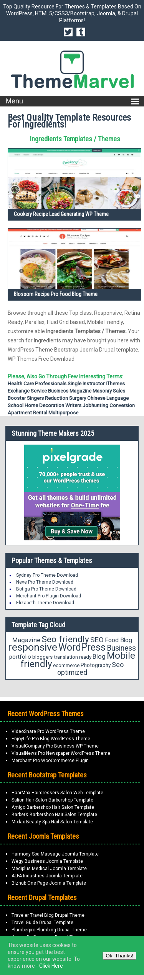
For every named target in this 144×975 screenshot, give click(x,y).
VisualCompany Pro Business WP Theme (55, 746)
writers (73, 405)
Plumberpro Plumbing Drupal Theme (49, 929)
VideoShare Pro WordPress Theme (48, 731)
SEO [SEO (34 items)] (97, 640)
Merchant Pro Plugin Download (48, 596)
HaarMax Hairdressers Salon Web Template (57, 792)
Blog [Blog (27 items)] (99, 656)
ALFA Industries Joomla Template (47, 875)
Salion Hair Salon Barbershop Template (52, 800)
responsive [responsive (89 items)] (32, 647)
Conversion (122, 405)
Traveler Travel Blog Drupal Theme (48, 915)
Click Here (51, 966)
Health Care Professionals (37, 383)
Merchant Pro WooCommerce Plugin (50, 760)
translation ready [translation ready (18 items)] (72, 657)
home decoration (44, 405)
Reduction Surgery (65, 398)
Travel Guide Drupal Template (42, 922)
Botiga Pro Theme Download (46, 589)
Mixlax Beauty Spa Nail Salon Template (52, 821)
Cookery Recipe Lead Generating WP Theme (61, 214)
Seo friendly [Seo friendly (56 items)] (65, 639)
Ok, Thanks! (119, 956)
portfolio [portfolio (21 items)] (20, 657)
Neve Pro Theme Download (44, 582)
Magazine (80, 391)
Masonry (102, 391)
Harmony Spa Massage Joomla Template (55, 854)
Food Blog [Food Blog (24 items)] (118, 640)
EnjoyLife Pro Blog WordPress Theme (51, 738)
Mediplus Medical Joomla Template (49, 868)
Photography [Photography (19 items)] (96, 665)
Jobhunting (95, 405)
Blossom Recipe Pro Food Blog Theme (56, 294)
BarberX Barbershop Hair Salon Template (54, 814)
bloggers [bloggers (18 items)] (42, 657)
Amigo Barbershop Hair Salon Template (53, 807)
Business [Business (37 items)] (121, 648)
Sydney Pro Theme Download (47, 575)
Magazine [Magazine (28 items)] (26, 640)
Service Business (49, 391)
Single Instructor (86, 383)
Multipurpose (63, 413)
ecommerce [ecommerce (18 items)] (66, 665)
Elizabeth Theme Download (45, 602)
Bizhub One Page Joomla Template (49, 883)
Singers (35, 398)
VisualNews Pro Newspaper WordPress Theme (61, 753)
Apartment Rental (27, 413)
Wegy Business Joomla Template (47, 861)
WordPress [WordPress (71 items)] (82, 647)
